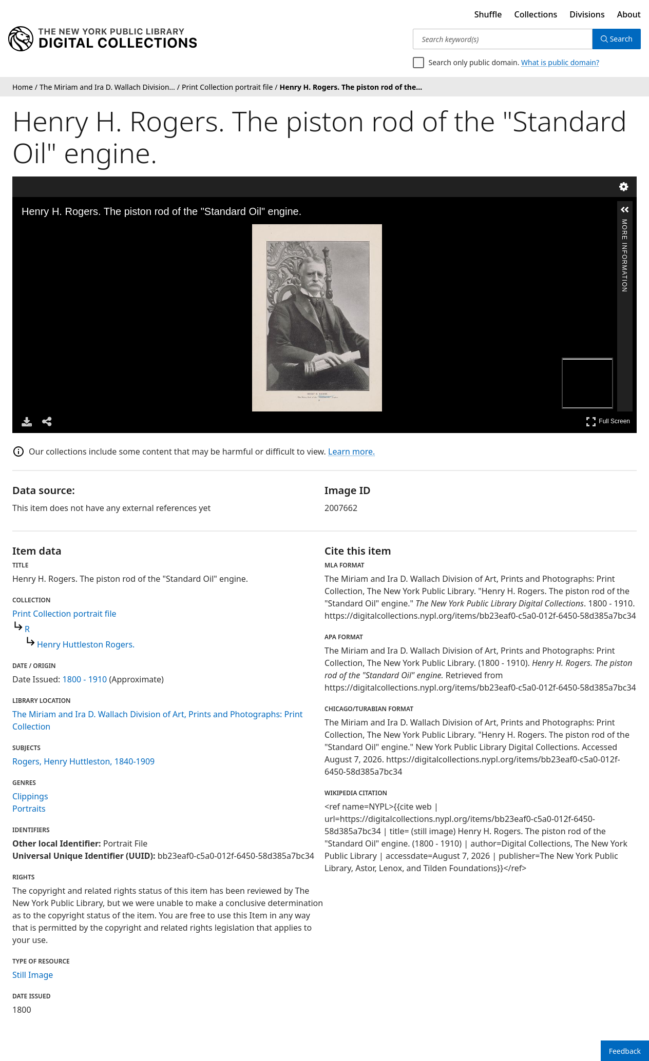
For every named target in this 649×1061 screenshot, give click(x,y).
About (629, 14)
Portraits (29, 808)
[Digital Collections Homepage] (102, 39)
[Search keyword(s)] (502, 39)
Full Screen (608, 421)
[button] (625, 210)
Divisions (586, 14)
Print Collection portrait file (64, 613)
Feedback (625, 1051)
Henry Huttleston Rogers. (86, 644)
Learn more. (351, 451)
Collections (536, 14)
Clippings (30, 796)
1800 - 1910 (85, 679)
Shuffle (488, 14)
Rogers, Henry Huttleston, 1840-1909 (83, 761)
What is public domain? (560, 62)
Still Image (32, 974)
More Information (624, 223)
